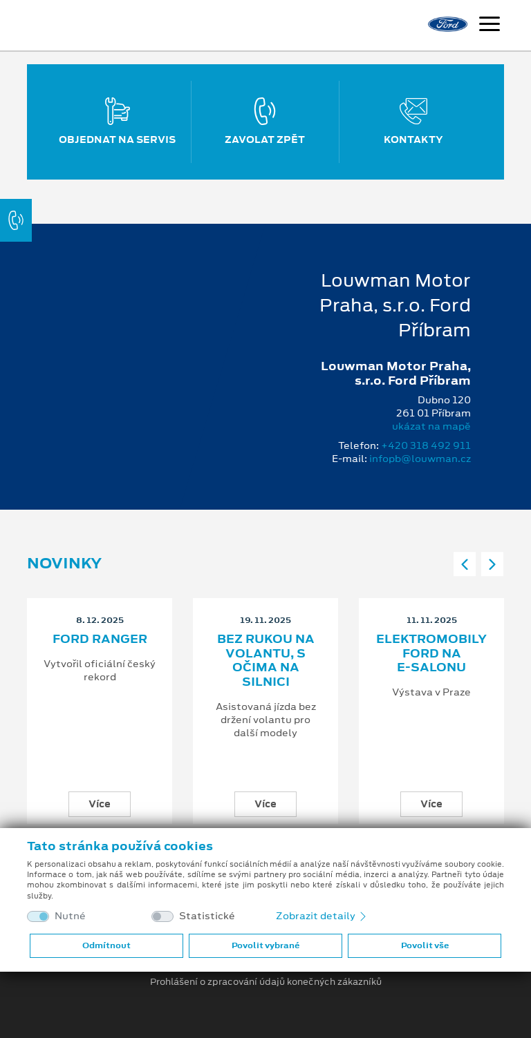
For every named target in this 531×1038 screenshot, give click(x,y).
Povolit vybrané (265, 945)
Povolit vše (425, 945)
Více (99, 804)
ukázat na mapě (431, 426)
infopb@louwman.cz (420, 458)
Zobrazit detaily (322, 916)
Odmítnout (106, 945)
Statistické (207, 916)
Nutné (70, 916)
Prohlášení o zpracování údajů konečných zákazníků (266, 982)
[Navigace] (489, 25)
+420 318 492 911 (426, 445)
